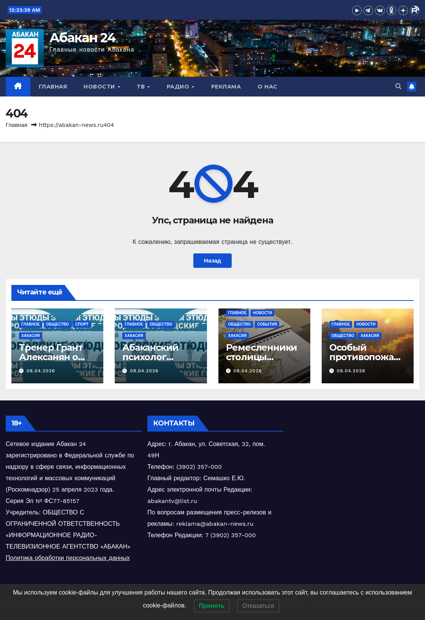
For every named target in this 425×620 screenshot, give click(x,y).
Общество (57, 324)
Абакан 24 (82, 38)
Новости (100, 86)
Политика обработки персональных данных (68, 557)
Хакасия (30, 336)
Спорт (81, 324)
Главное (30, 324)
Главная (53, 86)
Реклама (226, 86)
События (267, 324)
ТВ (142, 86)
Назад (212, 260)
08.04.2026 (41, 370)
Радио (179, 86)
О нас (268, 86)
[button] (398, 86)
